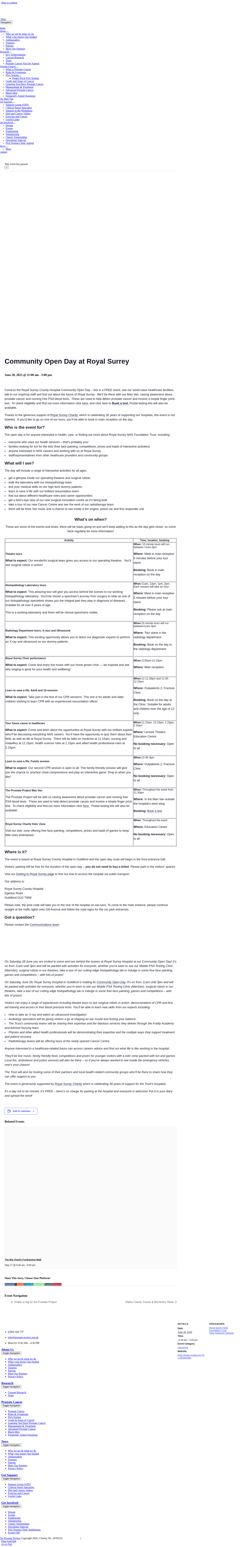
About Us (7, 1349)
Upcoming (183, 1347)
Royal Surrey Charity (63, 415)
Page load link (8, 1541)
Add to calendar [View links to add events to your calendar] (21, 1111)
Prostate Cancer (11, 1402)
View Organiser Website (221, 1333)
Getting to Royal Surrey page (35, 874)
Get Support (9, 1475)
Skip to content (9, 2)
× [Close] (6, 167)
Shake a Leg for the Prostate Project (35, 1302)
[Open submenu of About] (7, 31)
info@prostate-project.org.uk (23, 1337)
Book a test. (121, 403)
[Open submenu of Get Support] (13, 102)
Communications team (44, 924)
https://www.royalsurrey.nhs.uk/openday (191, 1356)
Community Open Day (111, 982)
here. (85, 403)
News (4, 1441)
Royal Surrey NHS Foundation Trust (218, 1329)
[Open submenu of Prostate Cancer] (17, 67)
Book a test (154, 811)
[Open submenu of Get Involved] (14, 123)
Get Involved (9, 1502)
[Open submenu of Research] (10, 52)
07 (9, 1331)
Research (7, 1383)
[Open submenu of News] (6, 146)
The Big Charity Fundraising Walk (23, 1259)
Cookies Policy (71, 1538)
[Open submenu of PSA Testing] (20, 76)
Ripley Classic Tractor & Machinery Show (149, 1302)
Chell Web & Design (92, 1538)
